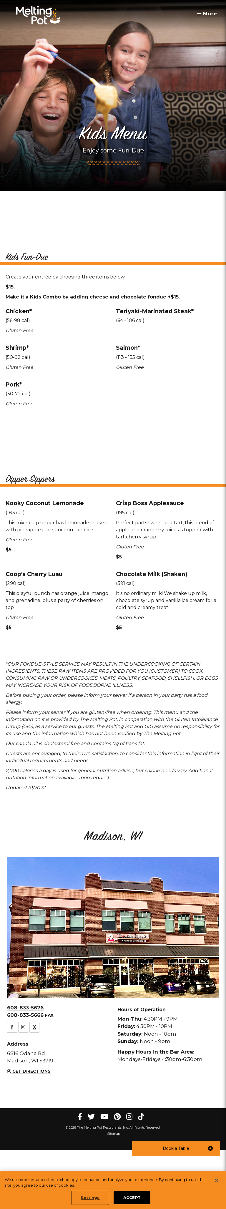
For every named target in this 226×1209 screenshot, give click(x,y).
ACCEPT (132, 1197)
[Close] (216, 1180)
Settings (90, 1197)
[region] (113, 1190)
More (207, 13)
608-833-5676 (25, 1066)
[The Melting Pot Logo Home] (38, 15)
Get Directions (29, 1130)
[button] (176, 1148)
